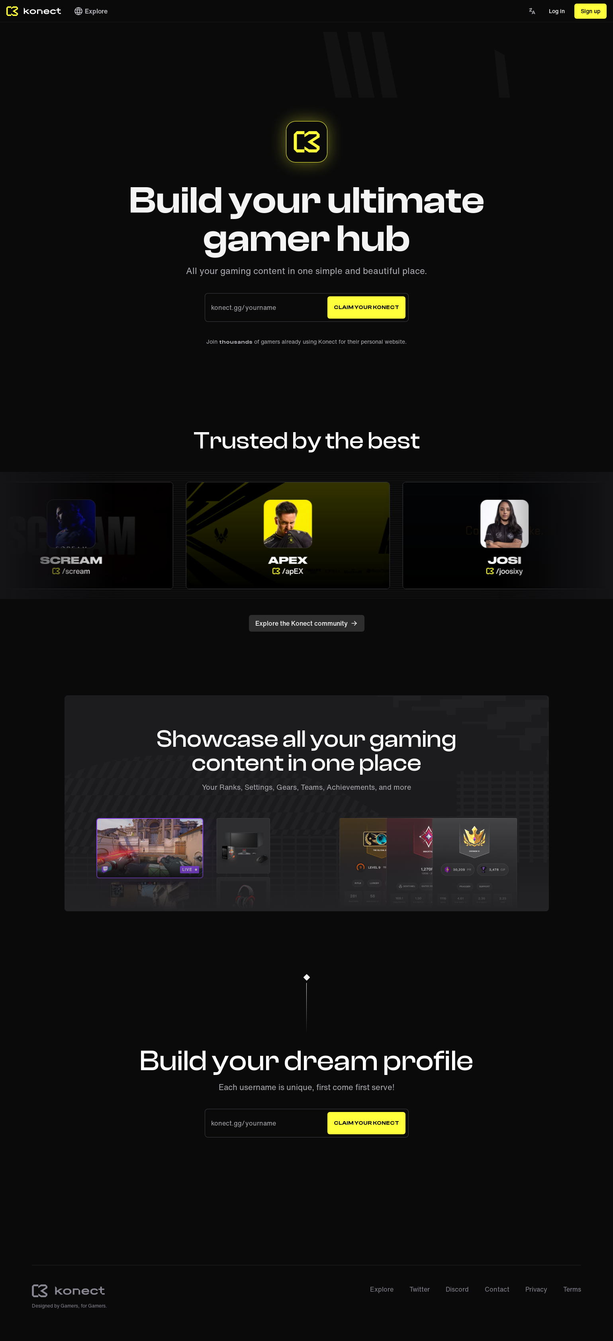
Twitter (419, 1289)
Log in (557, 11)
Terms (572, 1289)
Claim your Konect (366, 307)
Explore (91, 11)
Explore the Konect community (306, 623)
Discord (457, 1289)
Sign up (590, 11)
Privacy (536, 1289)
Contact (497, 1289)
